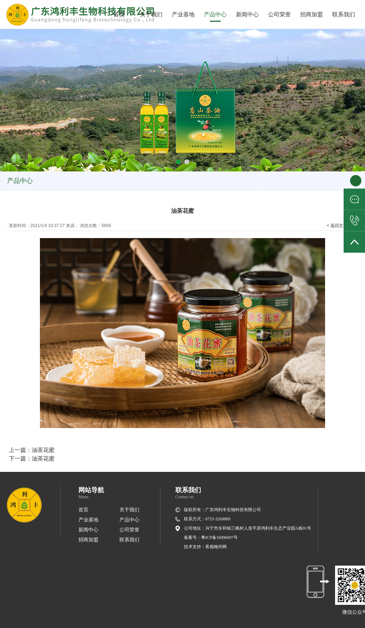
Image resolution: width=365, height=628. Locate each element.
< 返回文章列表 (341, 225)
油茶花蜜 (43, 450)
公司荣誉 (279, 14)
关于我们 (151, 14)
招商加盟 (311, 14)
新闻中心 (247, 14)
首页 (119, 14)
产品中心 (215, 14)
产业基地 (183, 14)
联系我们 (343, 14)
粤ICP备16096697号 (219, 537)
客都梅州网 (216, 546)
